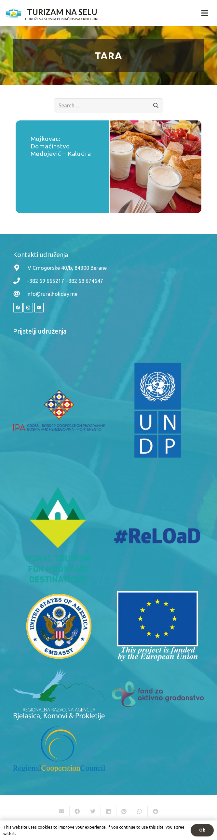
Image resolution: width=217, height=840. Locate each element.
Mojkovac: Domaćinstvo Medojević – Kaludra (61, 146)
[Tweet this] (93, 811)
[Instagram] (28, 307)
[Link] (13, 13)
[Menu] (204, 13)
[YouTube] (39, 307)
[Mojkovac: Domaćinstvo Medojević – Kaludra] (156, 166)
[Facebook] (18, 307)
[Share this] (77, 811)
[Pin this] (124, 811)
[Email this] (62, 811)
